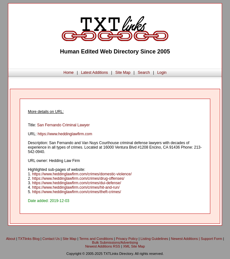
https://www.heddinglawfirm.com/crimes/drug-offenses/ (78, 178)
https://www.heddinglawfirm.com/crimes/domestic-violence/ (82, 174)
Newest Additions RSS (102, 246)
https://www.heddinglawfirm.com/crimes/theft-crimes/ (76, 192)
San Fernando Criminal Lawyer (63, 125)
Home (68, 72)
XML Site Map (134, 246)
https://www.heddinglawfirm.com (65, 134)
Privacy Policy (126, 239)
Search (144, 72)
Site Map (122, 72)
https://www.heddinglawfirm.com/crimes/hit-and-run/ (76, 187)
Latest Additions (94, 72)
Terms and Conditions (96, 239)
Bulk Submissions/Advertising (115, 242)
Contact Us (50, 239)
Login (161, 72)
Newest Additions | (186, 239)
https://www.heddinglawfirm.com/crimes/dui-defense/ (76, 183)
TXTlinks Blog (28, 239)
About (10, 239)
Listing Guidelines (154, 239)
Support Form (211, 239)
